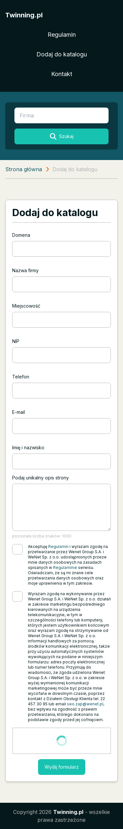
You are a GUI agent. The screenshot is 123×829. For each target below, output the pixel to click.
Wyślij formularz (62, 767)
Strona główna (23, 169)
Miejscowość (26, 306)
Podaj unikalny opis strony (40, 477)
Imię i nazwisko (28, 447)
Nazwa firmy (25, 270)
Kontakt (61, 74)
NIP (15, 341)
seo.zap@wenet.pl (85, 703)
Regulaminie (65, 567)
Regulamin (62, 34)
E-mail (18, 412)
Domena (21, 235)
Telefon (20, 376)
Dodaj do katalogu (61, 54)
